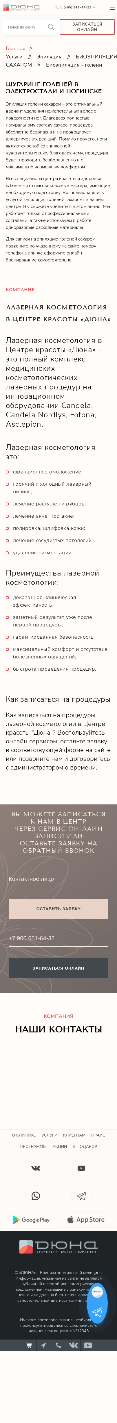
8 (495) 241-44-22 (76, 7)
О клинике (24, 1135)
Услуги (14, 56)
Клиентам (74, 1135)
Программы (33, 1146)
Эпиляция (49, 56)
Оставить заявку (58, 908)
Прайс (98, 1135)
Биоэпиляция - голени (74, 64)
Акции (59, 1146)
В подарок (85, 1146)
